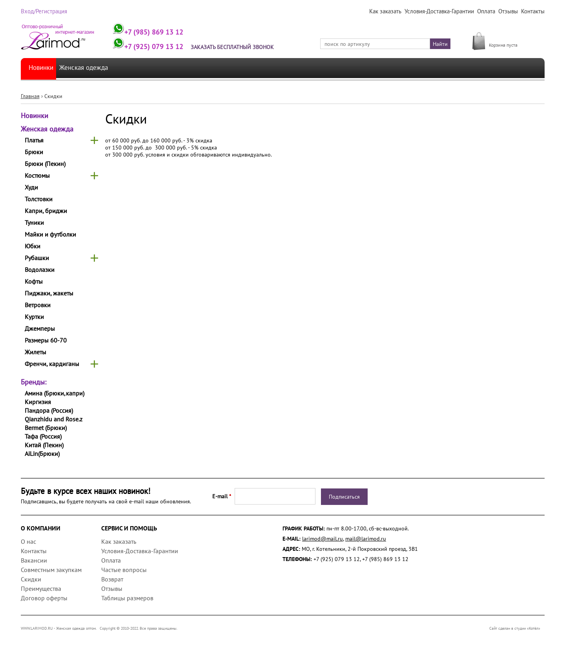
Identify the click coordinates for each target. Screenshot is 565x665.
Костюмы (37, 175)
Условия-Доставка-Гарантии (441, 11)
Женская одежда (90, 68)
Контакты (533, 11)
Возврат (112, 579)
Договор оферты (44, 598)
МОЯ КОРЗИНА (507, 36)
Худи (31, 187)
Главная (30, 96)
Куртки (34, 317)
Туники (34, 222)
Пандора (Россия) (49, 410)
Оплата (487, 11)
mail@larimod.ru (365, 538)
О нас (28, 541)
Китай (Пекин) (44, 445)
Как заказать (388, 11)
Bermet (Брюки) (46, 428)
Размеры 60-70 (46, 340)
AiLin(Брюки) (42, 453)
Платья (34, 140)
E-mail (221, 496)
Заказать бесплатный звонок (237, 47)
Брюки (34, 152)
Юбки (32, 246)
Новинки (42, 68)
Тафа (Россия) (43, 436)
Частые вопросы (124, 570)
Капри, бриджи (46, 211)
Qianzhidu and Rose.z (53, 419)
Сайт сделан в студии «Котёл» (517, 628)
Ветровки (38, 305)
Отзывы (508, 11)
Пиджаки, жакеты (49, 293)
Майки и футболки (50, 234)
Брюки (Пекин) (45, 164)
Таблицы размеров (127, 598)
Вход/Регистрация (43, 11)
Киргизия (38, 402)
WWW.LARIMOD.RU (37, 628)
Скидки (31, 579)
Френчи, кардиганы (52, 364)
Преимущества (41, 588)
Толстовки (39, 199)
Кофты (34, 281)
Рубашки (37, 258)
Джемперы (40, 328)
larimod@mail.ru (322, 538)
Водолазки (40, 269)
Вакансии (34, 560)
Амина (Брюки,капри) (54, 393)
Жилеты (35, 352)
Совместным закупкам (51, 570)
